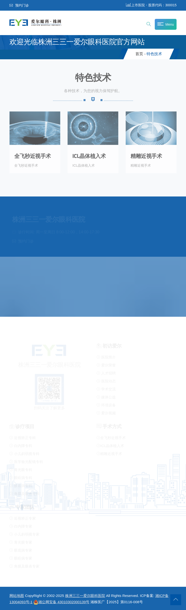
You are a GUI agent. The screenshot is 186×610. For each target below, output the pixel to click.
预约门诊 (19, 5)
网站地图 (16, 596)
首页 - (140, 54)
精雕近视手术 (146, 155)
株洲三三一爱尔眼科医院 (85, 596)
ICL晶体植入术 (89, 155)
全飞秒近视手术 (32, 155)
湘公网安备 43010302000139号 (61, 602)
